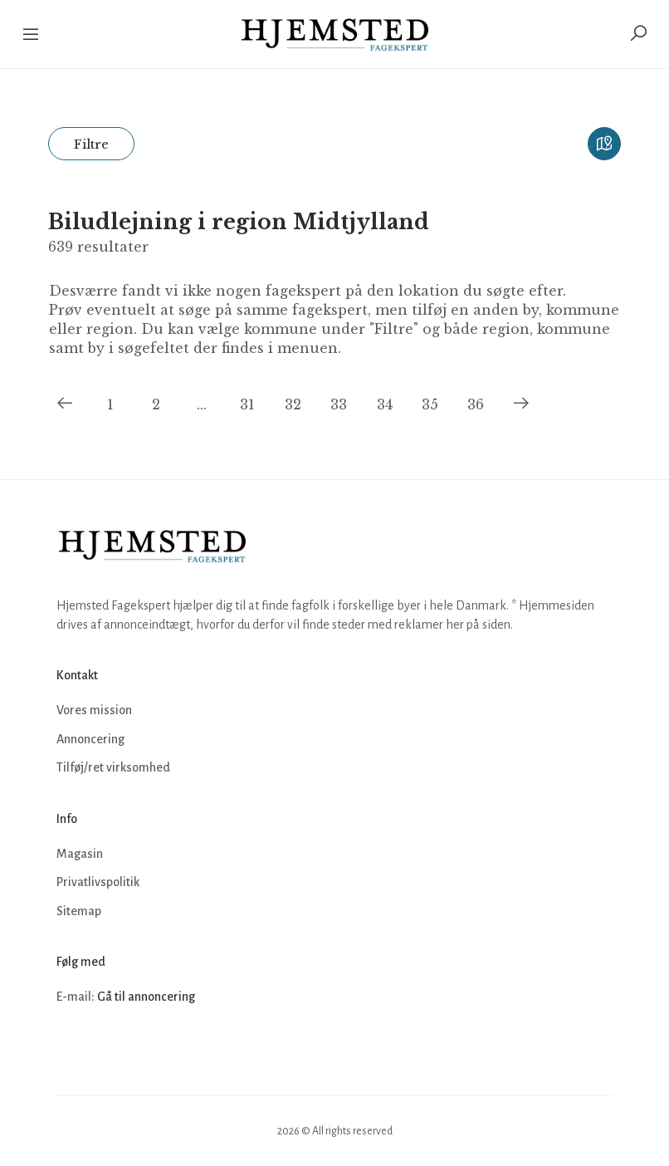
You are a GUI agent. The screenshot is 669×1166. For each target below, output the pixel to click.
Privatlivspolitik (97, 882)
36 (475, 404)
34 (385, 404)
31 (247, 404)
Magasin (79, 853)
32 (293, 404)
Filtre (91, 144)
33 (338, 404)
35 (430, 404)
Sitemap (78, 911)
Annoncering (90, 739)
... (202, 404)
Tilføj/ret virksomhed (113, 767)
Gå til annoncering (146, 996)
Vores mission (94, 710)
